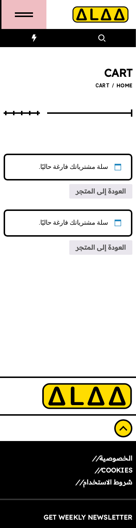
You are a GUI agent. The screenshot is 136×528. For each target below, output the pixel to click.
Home (124, 85)
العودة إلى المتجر (101, 191)
